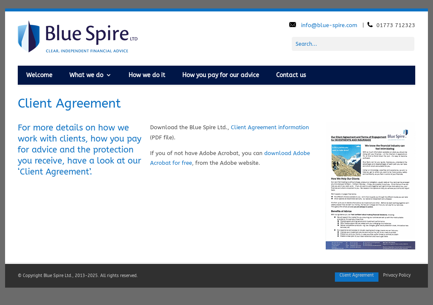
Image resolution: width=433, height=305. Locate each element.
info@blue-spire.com (330, 25)
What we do (86, 75)
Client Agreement (357, 275)
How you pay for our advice (220, 75)
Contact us (291, 75)
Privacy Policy (397, 275)
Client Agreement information (270, 127)
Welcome (39, 75)
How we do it (147, 75)
